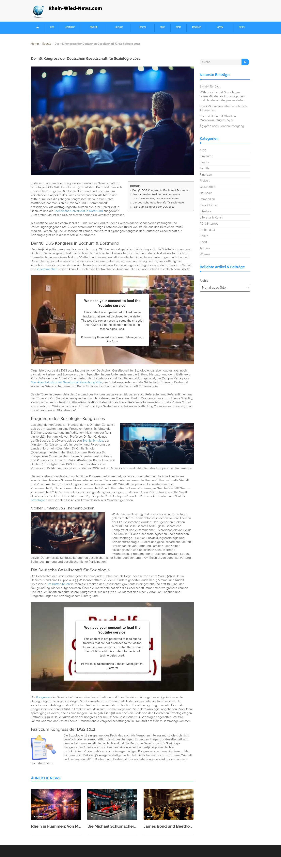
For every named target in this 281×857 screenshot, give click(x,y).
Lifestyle (142, 27)
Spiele (162, 27)
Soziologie (38, 500)
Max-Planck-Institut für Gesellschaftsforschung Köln (66, 382)
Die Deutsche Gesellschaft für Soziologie (158, 202)
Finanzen (93, 27)
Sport (178, 27)
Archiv (204, 280)
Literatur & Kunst (211, 217)
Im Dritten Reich (59, 584)
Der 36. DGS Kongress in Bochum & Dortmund (161, 190)
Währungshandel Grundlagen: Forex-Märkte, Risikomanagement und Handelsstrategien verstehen (223, 96)
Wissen (220, 27)
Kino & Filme (208, 205)
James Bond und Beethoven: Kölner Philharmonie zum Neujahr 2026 (169, 826)
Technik (205, 248)
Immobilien (207, 199)
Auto (52, 27)
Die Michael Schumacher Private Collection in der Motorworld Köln (112, 826)
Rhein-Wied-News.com (75, 8)
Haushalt (119, 27)
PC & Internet (209, 223)
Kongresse (43, 697)
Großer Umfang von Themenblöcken (158, 198)
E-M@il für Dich (210, 86)
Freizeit (205, 180)
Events (242, 27)
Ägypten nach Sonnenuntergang (222, 126)
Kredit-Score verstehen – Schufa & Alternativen (223, 108)
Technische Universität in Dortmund (78, 211)
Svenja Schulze (93, 440)
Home (35, 43)
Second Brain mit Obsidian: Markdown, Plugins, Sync (218, 118)
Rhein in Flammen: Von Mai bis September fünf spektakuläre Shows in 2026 (56, 826)
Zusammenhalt (47, 269)
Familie (205, 168)
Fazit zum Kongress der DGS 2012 (153, 206)
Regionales (196, 27)
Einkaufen (206, 156)
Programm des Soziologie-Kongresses (156, 194)
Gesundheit (70, 27)
